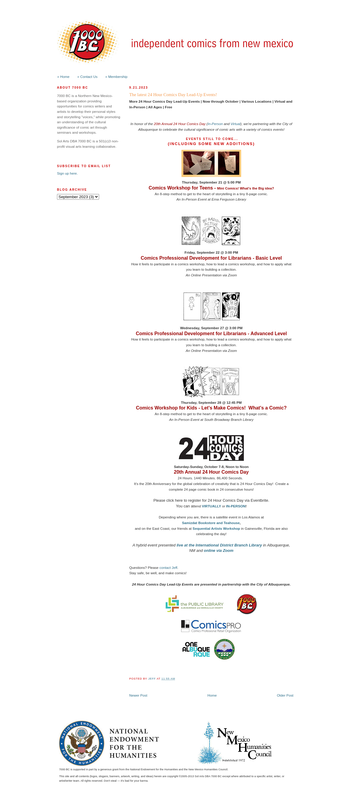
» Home (63, 76)
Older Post (285, 695)
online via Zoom (218, 550)
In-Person (215, 124)
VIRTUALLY (211, 506)
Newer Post (138, 695)
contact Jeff (168, 567)
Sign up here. (67, 173)
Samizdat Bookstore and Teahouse (211, 523)
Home (212, 695)
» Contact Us (87, 76)
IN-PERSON (236, 506)
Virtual (235, 124)
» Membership (116, 76)
